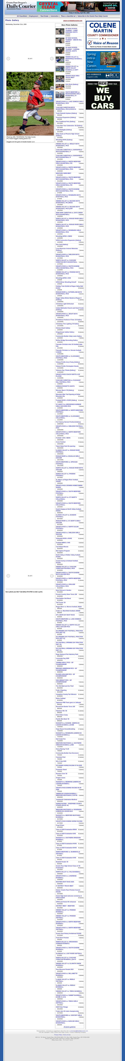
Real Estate (44, 16)
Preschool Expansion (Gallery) (66, 117)
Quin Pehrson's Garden (63, 590)
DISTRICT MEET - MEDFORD (65, 906)
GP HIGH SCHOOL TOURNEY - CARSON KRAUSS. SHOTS (72, 49)
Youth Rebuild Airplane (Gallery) (66, 113)
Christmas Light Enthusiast (65, 304)
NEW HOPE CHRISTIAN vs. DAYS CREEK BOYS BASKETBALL (69, 213)
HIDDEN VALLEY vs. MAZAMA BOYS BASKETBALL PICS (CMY (68, 207)
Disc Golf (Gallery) (62, 244)
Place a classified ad (68, 16)
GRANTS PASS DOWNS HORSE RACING (69, 821)
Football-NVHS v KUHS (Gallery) (66, 400)
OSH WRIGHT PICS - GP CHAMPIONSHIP (64, 681)
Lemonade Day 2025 (62, 658)
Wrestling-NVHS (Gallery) (64, 140)
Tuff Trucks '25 (61, 602)
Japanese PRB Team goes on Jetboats (68, 702)
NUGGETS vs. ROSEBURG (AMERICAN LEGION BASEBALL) (69, 734)
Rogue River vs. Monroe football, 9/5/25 (69, 607)
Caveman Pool (61, 757)
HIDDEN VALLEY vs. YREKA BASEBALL (69, 991)
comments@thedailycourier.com (79, 1031)
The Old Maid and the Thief (64, 686)
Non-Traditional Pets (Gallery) (65, 121)
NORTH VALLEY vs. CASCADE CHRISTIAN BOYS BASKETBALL (66, 261)
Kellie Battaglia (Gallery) (64, 130)
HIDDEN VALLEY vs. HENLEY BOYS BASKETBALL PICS (67, 144)
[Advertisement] (103, 125)
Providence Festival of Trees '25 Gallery (69, 320)
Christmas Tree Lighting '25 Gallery (67, 324)
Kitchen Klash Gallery (63, 328)
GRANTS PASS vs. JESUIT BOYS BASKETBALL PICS (67, 314)
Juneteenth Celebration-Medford (66, 799)
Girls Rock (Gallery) (72, 84)
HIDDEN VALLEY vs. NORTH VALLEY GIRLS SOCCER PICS (68, 626)
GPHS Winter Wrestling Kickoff (66, 282)
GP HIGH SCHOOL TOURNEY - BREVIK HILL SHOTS (74, 39)
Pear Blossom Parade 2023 (64, 969)
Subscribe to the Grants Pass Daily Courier (93, 16)
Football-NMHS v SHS (63, 542)
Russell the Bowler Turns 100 (65, 706)
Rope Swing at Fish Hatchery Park (67, 654)
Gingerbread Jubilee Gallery (65, 332)
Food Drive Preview (62, 938)
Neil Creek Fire (61, 739)
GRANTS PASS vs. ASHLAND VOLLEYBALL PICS (65, 585)
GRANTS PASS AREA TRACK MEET (72, 76)
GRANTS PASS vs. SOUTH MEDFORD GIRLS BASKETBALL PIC (68, 184)
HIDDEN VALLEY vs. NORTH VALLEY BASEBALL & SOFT (72, 68)
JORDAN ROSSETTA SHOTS (65, 386)
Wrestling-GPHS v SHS (63, 278)
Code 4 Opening (61, 690)
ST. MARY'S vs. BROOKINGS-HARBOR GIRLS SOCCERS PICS (68, 405)
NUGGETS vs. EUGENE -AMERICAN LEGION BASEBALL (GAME (67, 724)
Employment (33, 16)
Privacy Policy (58, 1034)
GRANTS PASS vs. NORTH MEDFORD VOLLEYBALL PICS (68, 433)
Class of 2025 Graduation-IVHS (66, 858)
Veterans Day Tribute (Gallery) (66, 370)
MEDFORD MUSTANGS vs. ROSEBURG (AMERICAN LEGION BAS (69, 810)
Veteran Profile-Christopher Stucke (67, 366)
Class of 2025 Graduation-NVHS (66, 848)
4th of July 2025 (61, 761)
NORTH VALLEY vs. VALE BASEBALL (68, 872)
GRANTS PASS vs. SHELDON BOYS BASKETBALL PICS (67, 255)
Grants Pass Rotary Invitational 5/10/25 (68, 933)
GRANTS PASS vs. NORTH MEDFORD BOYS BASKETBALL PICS (68, 168)
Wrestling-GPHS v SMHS (64, 236)
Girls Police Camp (62, 715)
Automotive (54, 16)
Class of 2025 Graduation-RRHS (66, 829)
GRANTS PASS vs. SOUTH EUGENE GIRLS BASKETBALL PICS (67, 267)
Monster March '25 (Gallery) (65, 390)
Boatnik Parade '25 (62, 862)
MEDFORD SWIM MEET (63, 173)
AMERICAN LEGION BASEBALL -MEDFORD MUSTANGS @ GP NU (67, 794)
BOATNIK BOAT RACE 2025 (65, 882)
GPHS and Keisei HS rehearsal (66, 902)
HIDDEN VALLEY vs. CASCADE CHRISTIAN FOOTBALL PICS (66, 567)
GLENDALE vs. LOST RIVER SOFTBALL (69, 953)
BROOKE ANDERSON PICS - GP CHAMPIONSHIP (66, 669)
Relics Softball (61, 698)
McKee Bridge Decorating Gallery (67, 340)
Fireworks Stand (61, 769)
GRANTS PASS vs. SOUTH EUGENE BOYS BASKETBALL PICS (67, 190)
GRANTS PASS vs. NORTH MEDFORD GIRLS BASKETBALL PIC (68, 162)
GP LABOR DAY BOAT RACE (65, 615)
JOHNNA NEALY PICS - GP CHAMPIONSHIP (64, 663)
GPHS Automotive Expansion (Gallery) (68, 240)
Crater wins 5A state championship (67, 1011)
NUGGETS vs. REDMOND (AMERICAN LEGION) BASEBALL (68, 782)
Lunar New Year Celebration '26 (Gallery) (69, 125)
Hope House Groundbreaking (65, 729)
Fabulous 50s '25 (61, 711)
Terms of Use (67, 1034)
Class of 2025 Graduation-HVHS (66, 843)
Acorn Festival (61, 442)
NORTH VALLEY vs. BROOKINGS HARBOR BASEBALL (67, 942)
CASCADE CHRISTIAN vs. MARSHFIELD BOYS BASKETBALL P (69, 150)
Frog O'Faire (60, 825)
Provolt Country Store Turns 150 (66, 594)
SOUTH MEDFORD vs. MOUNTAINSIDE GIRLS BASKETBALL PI (73, 93)
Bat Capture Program (63, 551)
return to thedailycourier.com (72, 20)
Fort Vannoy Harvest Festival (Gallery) (68, 422)
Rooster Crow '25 (61, 773)
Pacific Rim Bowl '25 (62, 719)
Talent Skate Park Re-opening (65, 446)
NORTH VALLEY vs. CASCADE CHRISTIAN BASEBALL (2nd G (66, 958)
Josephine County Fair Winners (66, 694)
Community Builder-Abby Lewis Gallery (69, 336)
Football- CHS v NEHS (63, 438)
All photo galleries (69, 1027)
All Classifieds (22, 16)
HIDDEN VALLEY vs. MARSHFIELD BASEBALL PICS (74, 58)
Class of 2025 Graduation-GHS (66, 833)
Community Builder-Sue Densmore (67, 753)
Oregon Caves (60, 778)
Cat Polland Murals (62, 547)
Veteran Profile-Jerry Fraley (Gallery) (68, 362)
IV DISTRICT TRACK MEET (64, 886)
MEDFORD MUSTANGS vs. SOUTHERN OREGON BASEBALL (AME (68, 744)
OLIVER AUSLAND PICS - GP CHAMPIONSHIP (65, 675)
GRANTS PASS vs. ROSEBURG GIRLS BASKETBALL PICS (68, 231)
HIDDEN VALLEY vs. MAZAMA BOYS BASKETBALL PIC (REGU (68, 202)
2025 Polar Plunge (62, 1007)
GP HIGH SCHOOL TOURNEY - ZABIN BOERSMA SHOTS (72, 30)
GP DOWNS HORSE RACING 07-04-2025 (69, 765)
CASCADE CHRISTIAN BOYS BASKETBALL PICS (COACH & (66, 108)
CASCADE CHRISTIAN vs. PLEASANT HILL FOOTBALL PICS (68, 381)
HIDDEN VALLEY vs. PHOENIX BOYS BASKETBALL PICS (68, 273)
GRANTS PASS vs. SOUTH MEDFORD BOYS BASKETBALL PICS (68, 178)
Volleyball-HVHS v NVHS (64, 538)
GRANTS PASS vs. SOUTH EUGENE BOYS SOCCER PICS (67, 573)
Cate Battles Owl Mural (63, 598)
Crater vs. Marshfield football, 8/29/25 (68, 611)
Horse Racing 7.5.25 (62, 749)
